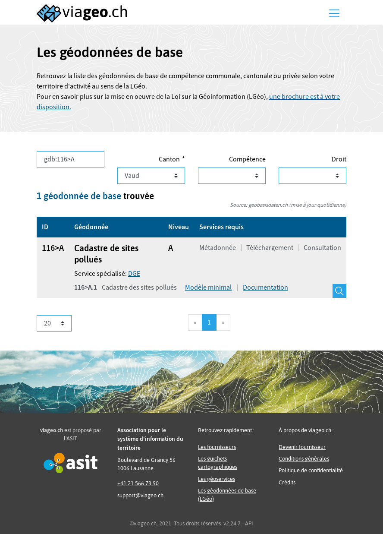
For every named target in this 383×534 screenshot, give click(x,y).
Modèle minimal (208, 287)
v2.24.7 (232, 523)
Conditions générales (304, 458)
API (249, 523)
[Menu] (334, 13)
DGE (134, 273)
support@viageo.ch (140, 495)
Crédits (287, 482)
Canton (169, 159)
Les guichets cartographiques (217, 462)
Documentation (265, 287)
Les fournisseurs (217, 447)
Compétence (247, 159)
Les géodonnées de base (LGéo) (227, 494)
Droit (339, 159)
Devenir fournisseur (302, 447)
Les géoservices (216, 479)
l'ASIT (70, 438)
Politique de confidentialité (311, 470)
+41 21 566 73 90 (138, 483)
